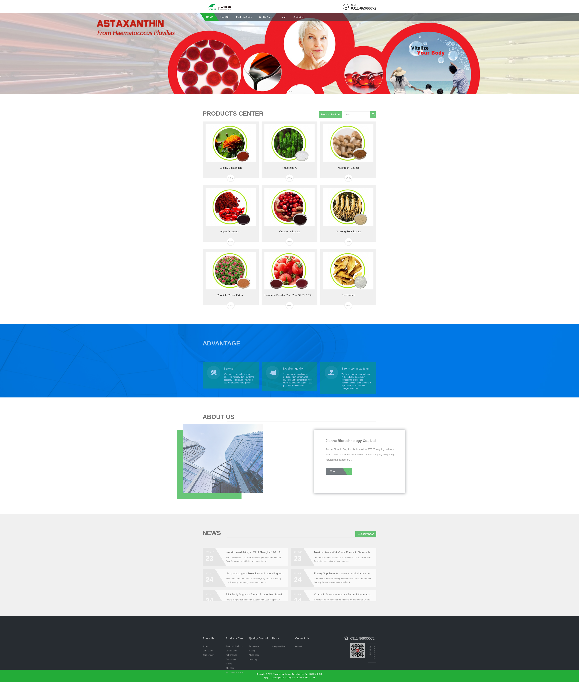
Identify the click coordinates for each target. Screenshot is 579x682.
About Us (224, 17)
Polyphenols (231, 679)
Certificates (208, 674)
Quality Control (266, 17)
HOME (209, 17)
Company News (366, 538)
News (283, 17)
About (205, 670)
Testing (252, 674)
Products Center (244, 17)
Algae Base (254, 679)
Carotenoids (231, 674)
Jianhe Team (208, 679)
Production (254, 670)
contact (298, 670)
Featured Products (330, 118)
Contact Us (298, 17)
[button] (287, 91)
